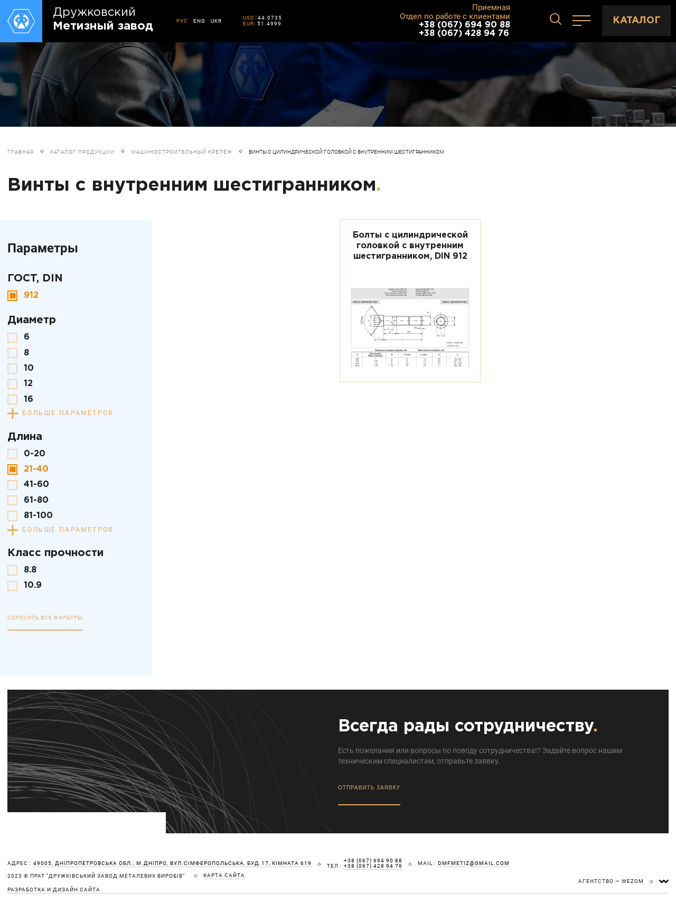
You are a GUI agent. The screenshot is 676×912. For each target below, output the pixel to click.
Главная (20, 152)
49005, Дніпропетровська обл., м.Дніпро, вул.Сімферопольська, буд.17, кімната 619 (172, 863)
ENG (199, 21)
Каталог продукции (82, 152)
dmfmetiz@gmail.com (474, 863)
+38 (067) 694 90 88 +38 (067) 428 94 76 (464, 29)
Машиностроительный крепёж (181, 152)
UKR (216, 21)
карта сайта (224, 875)
